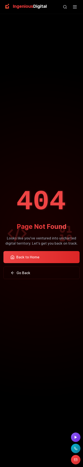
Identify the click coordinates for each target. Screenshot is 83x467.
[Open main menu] (75, 7)
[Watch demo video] (75, 437)
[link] (25, 6)
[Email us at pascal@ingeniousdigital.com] (75, 459)
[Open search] (65, 7)
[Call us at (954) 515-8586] (75, 448)
